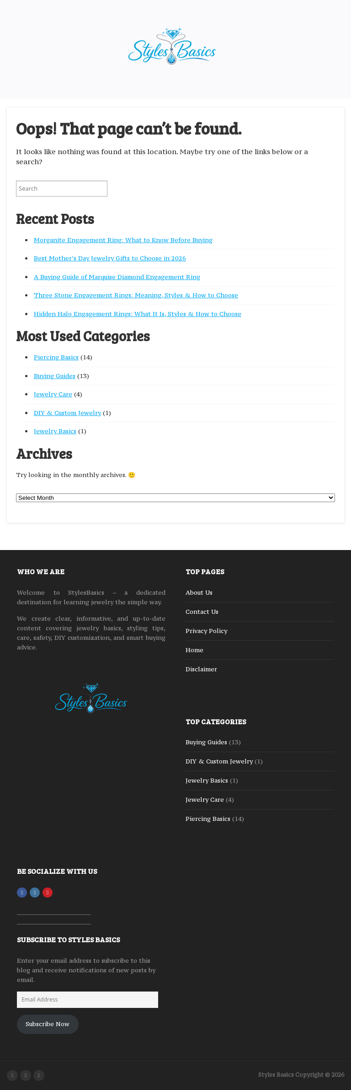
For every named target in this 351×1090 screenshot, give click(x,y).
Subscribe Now (47, 1024)
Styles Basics (276, 1074)
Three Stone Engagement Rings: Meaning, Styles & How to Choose (136, 295)
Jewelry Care (53, 394)
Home (194, 650)
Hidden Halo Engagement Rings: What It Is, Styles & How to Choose (137, 314)
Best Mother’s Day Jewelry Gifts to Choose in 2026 (110, 258)
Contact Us (202, 611)
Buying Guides (54, 376)
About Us (199, 592)
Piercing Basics (56, 357)
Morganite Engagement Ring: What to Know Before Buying (123, 240)
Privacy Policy (206, 631)
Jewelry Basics (55, 431)
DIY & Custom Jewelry (67, 413)
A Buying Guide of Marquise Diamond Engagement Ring (117, 277)
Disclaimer (201, 669)
